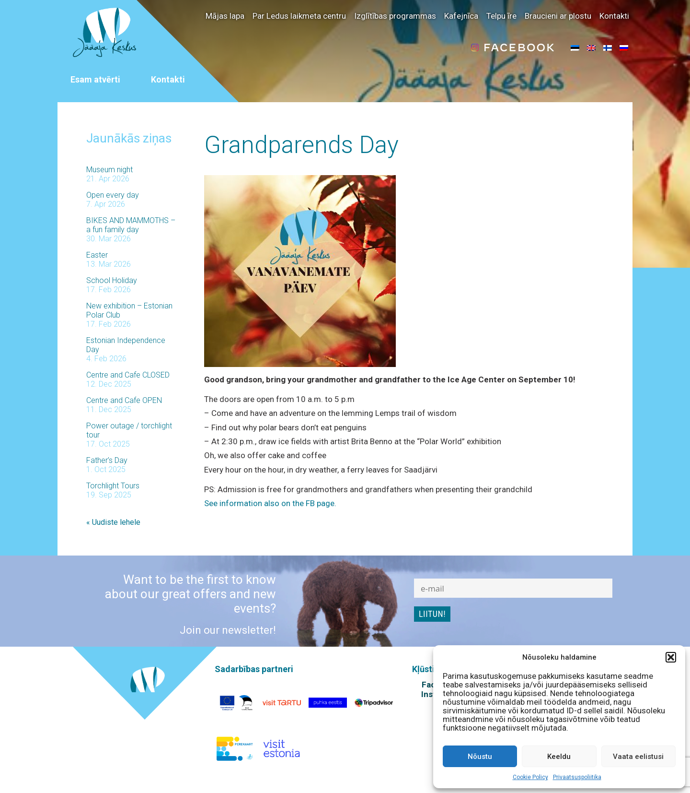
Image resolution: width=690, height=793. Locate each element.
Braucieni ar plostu (558, 16)
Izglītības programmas (395, 16)
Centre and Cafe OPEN (124, 400)
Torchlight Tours (112, 485)
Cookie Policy (530, 777)
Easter (97, 255)
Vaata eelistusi (638, 756)
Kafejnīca (461, 16)
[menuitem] (575, 47)
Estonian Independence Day (125, 345)
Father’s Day (106, 460)
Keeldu (559, 756)
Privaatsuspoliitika (577, 777)
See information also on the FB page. (270, 503)
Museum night (109, 169)
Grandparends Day (301, 145)
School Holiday (111, 280)
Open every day (112, 195)
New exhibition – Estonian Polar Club (129, 310)
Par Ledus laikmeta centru (299, 16)
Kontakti (614, 16)
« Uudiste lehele (113, 522)
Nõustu (480, 756)
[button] (671, 657)
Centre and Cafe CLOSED (128, 374)
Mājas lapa (225, 16)
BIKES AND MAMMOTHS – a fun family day (130, 225)
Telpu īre (501, 16)
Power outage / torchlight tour (129, 430)
